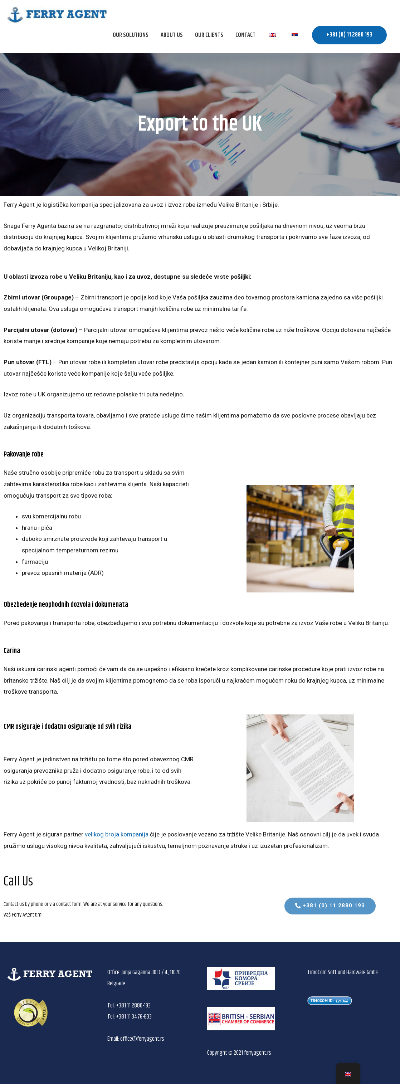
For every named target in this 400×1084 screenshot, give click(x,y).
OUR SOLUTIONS (130, 35)
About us (172, 35)
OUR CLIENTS (209, 35)
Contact (245, 35)
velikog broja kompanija (116, 834)
